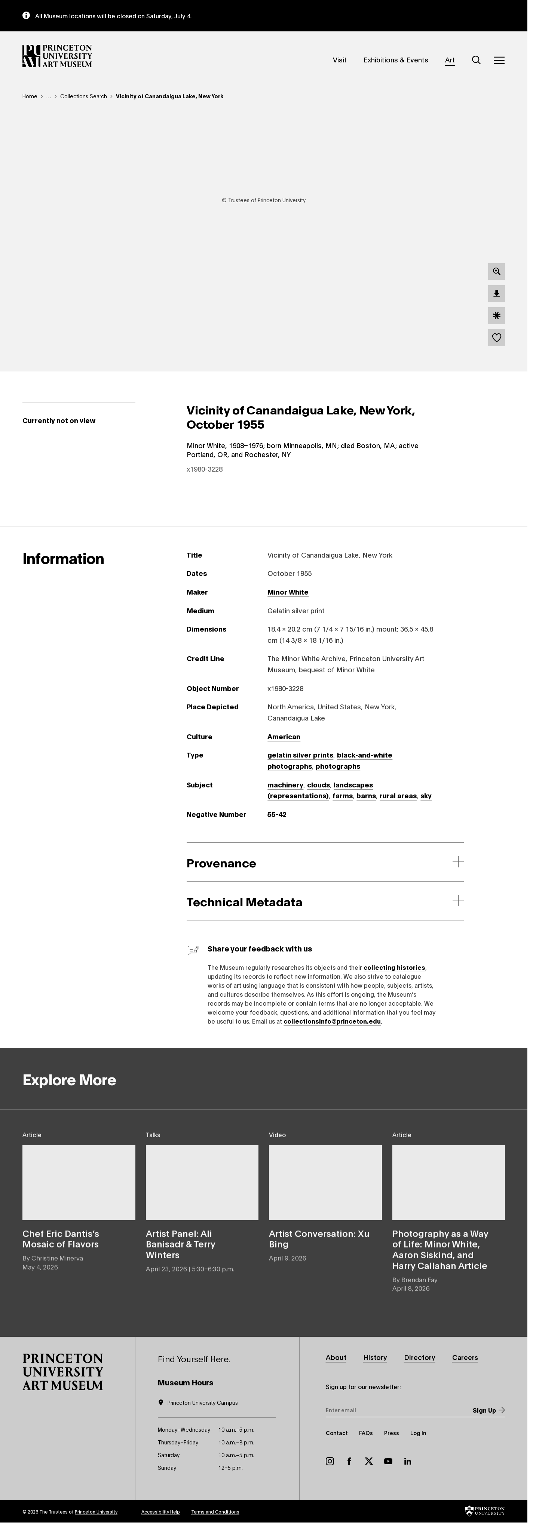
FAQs (366, 1432)
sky (426, 795)
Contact (337, 1432)
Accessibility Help (160, 1511)
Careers (465, 1356)
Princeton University (96, 1511)
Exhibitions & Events (396, 59)
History (375, 1356)
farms (343, 795)
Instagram (330, 1461)
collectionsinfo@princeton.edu (332, 1021)
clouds (318, 784)
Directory (419, 1356)
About (336, 1356)
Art (450, 59)
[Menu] (499, 60)
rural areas (398, 795)
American (283, 736)
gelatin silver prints (300, 754)
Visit (340, 59)
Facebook (349, 1461)
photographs (338, 765)
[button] (62, 1372)
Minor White (288, 591)
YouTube (388, 1461)
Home (29, 95)
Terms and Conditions (215, 1511)
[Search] (476, 60)
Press (391, 1432)
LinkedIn (408, 1461)
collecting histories (394, 967)
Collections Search (83, 95)
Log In (418, 1432)
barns (366, 795)
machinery (285, 784)
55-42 (277, 813)
